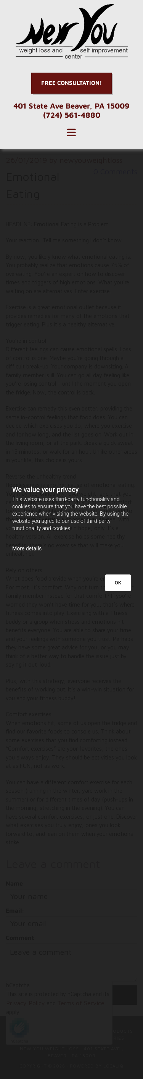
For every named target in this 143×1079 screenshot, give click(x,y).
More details (27, 548)
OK (118, 583)
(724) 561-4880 (71, 114)
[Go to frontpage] (71, 31)
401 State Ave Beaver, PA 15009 (71, 105)
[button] (71, 83)
